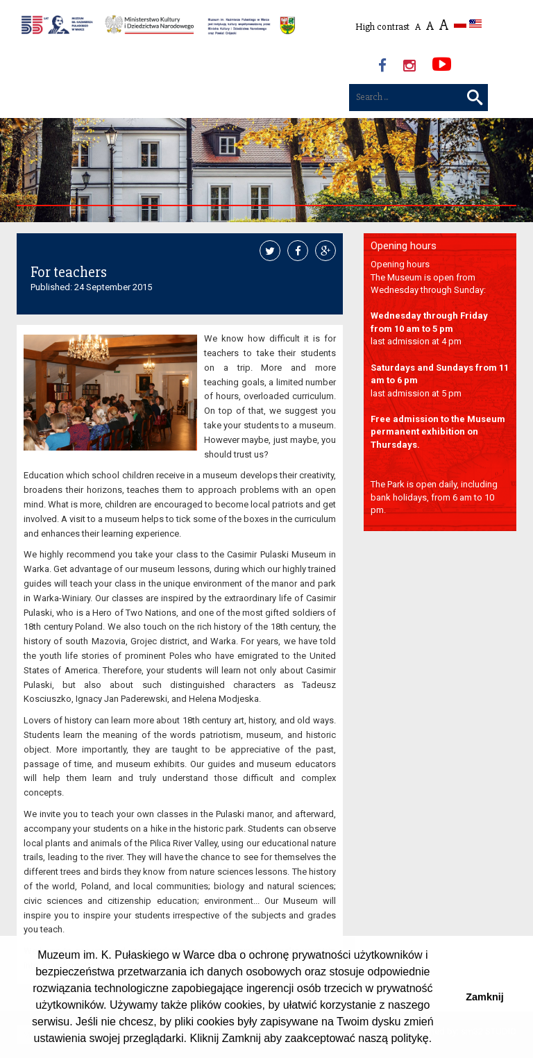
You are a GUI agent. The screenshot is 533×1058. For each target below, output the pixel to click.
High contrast (382, 27)
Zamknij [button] (484, 996)
